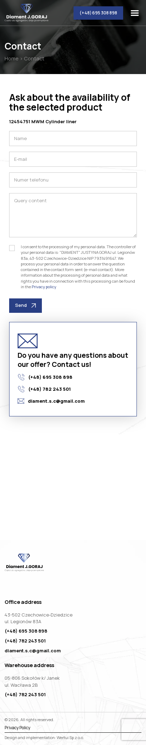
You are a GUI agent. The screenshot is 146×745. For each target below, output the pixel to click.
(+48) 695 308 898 (98, 13)
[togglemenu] (136, 13)
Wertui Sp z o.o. (70, 737)
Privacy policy (44, 286)
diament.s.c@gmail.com (51, 401)
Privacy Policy (17, 728)
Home (12, 58)
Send (25, 305)
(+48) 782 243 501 (44, 389)
